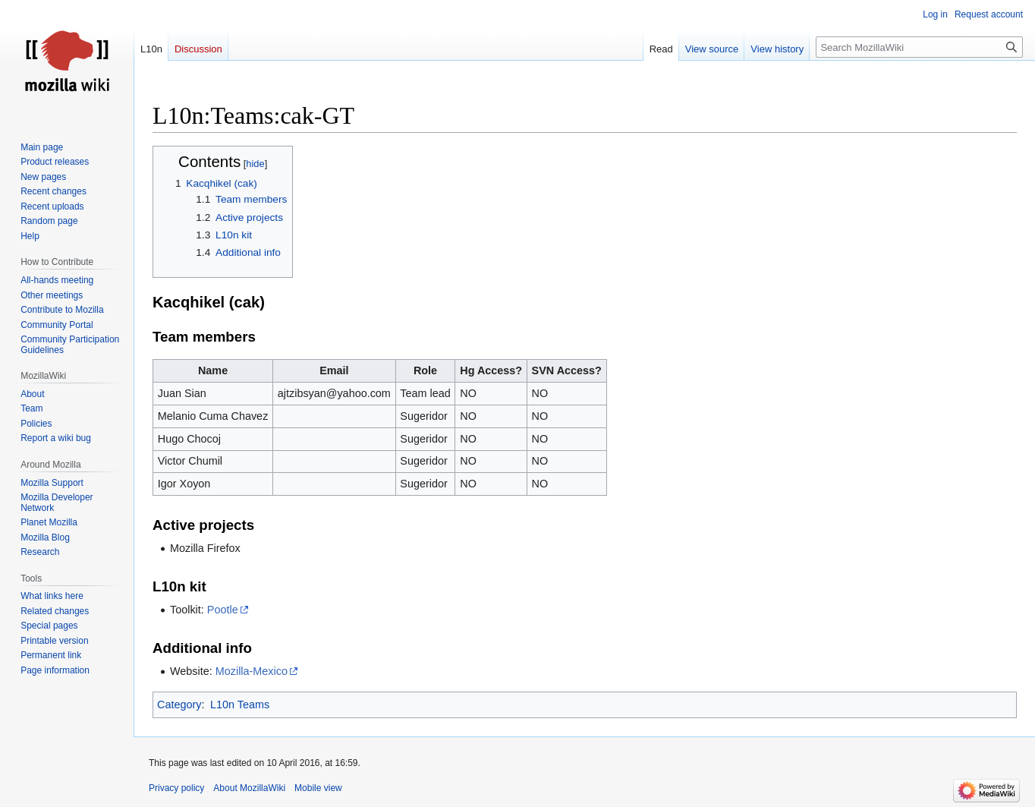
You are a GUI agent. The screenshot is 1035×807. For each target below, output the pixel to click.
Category (179, 704)
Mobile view (318, 788)
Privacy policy (176, 788)
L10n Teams (239, 704)
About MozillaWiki (249, 788)
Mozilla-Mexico (251, 671)
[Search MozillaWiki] (919, 47)
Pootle (222, 610)
